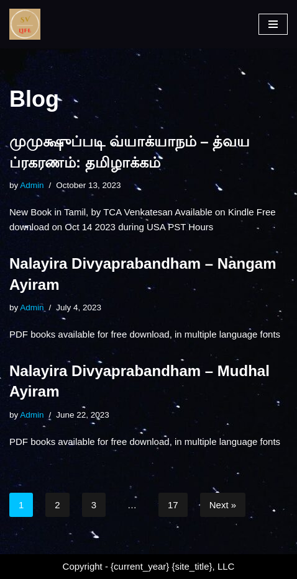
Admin (31, 185)
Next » (222, 505)
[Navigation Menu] (273, 24)
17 (173, 505)
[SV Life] (24, 24)
